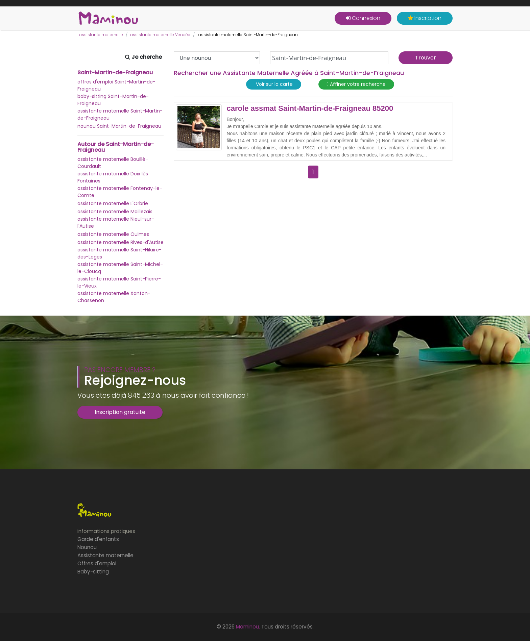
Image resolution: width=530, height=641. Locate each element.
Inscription (424, 18)
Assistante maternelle (105, 555)
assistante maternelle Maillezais (114, 211)
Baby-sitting (93, 571)
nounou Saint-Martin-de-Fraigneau (119, 126)
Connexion (363, 18)
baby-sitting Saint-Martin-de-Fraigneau (113, 100)
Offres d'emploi (96, 563)
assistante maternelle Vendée (160, 35)
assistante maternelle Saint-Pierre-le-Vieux (119, 282)
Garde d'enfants (98, 539)
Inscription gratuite (120, 412)
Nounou (87, 547)
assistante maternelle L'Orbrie (112, 203)
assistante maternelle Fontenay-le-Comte (119, 192)
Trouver (425, 57)
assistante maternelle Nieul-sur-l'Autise (115, 222)
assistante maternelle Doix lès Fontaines (112, 177)
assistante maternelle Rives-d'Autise (120, 242)
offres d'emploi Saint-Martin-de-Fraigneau (116, 85)
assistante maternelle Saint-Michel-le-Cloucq (120, 268)
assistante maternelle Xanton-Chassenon (113, 297)
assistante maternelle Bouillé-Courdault (112, 163)
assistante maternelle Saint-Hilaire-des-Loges (119, 253)
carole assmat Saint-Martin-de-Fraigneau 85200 (310, 108)
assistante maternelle (101, 35)
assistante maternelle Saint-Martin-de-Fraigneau (120, 114)
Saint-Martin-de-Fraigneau (115, 73)
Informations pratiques (106, 531)
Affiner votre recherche (356, 84)
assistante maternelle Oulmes (113, 234)
